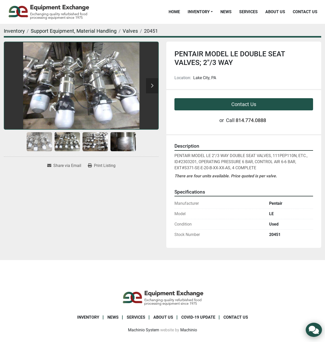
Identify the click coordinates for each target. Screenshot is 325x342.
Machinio (188, 330)
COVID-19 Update (198, 317)
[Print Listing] (102, 165)
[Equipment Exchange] (162, 297)
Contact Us (305, 11)
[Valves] (130, 31)
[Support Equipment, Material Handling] (74, 31)
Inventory (199, 11)
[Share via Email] (64, 165)
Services (248, 11)
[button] (200, 12)
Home (174, 11)
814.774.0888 (251, 120)
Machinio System (143, 330)
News (226, 11)
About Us (275, 11)
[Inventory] (14, 31)
